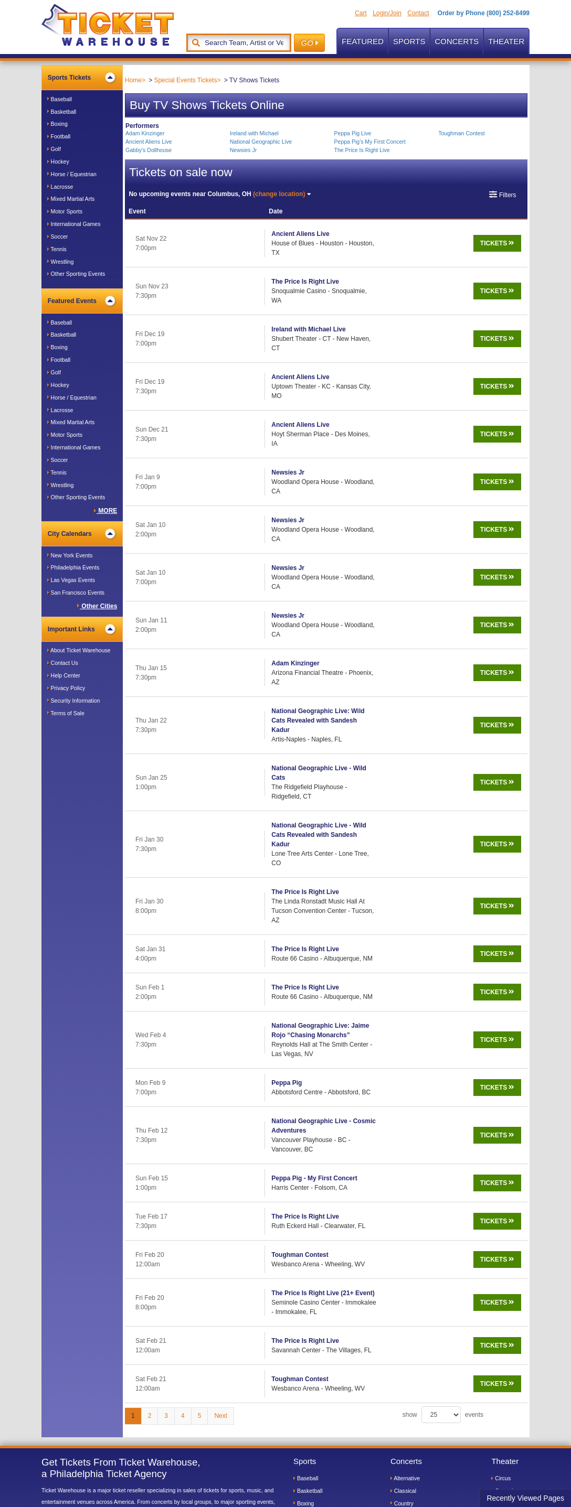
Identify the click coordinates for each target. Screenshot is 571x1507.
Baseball (59, 99)
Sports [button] (409, 41)
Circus (501, 1251)
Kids (498, 1289)
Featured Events (81, 301)
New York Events (70, 555)
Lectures (503, 1301)
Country (402, 1277)
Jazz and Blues (410, 1352)
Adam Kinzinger (144, 133)
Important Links (81, 629)
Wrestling (60, 262)
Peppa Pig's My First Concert (369, 141)
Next (220, 1189)
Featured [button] (363, 41)
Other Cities (97, 606)
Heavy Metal (407, 1326)
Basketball (62, 112)
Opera (500, 1326)
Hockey (58, 161)
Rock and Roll (409, 1376)
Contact (418, 13)
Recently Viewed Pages (525, 1498)
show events (443, 1188)
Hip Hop (402, 1339)
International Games (74, 224)
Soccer (57, 236)
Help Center (63, 675)
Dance (501, 1277)
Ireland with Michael (254, 133)
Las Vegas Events (71, 580)
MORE (105, 510)
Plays (500, 1352)
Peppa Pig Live (352, 133)
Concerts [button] (457, 41)
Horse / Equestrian (72, 174)
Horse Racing (312, 1326)
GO (309, 42)
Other (500, 1364)
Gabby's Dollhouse (148, 150)
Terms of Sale (65, 713)
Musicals (503, 1314)
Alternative (405, 1251)
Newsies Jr (243, 150)
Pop (397, 1364)
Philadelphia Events (73, 567)
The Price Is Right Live (361, 150)
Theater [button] (506, 41)
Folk (397, 1301)
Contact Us (62, 663)
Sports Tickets (81, 77)
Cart (361, 13)
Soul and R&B (409, 1389)
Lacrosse (60, 187)
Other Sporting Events (76, 274)
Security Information (73, 700)
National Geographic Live (261, 141)
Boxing (57, 124)
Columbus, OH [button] (220, 194)
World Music (407, 1401)
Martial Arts (309, 1352)
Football (58, 136)
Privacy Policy (66, 688)
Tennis (57, 249)
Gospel (400, 1314)
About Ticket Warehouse (79, 650)
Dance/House (409, 1289)
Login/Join (387, 13)
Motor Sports (64, 211)
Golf (54, 149)
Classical (403, 1264)
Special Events (410, 1414)
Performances (510, 1339)
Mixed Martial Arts (71, 199)
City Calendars (81, 534)
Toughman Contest (461, 133)
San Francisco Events (75, 592)
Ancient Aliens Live (148, 141)
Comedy (503, 1264)
